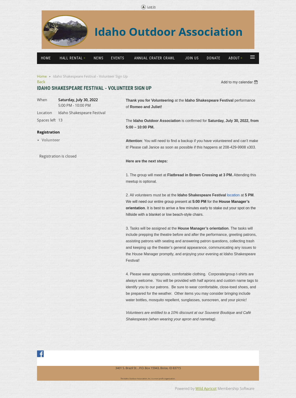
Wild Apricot (206, 388)
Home (42, 76)
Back (41, 81)
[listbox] (240, 82)
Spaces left (46, 120)
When (42, 99)
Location (44, 112)
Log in (151, 7)
